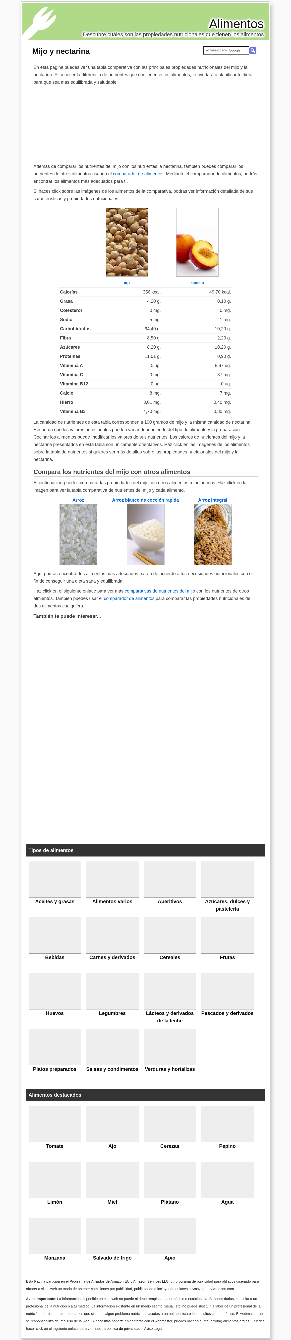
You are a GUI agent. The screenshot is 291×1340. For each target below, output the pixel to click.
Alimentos (236, 24)
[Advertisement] (145, 123)
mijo (127, 283)
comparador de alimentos (138, 173)
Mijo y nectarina (61, 51)
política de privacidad (123, 1329)
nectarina (197, 283)
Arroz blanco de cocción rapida (145, 500)
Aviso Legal (153, 1329)
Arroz (78, 500)
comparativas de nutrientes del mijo (160, 591)
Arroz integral (212, 500)
